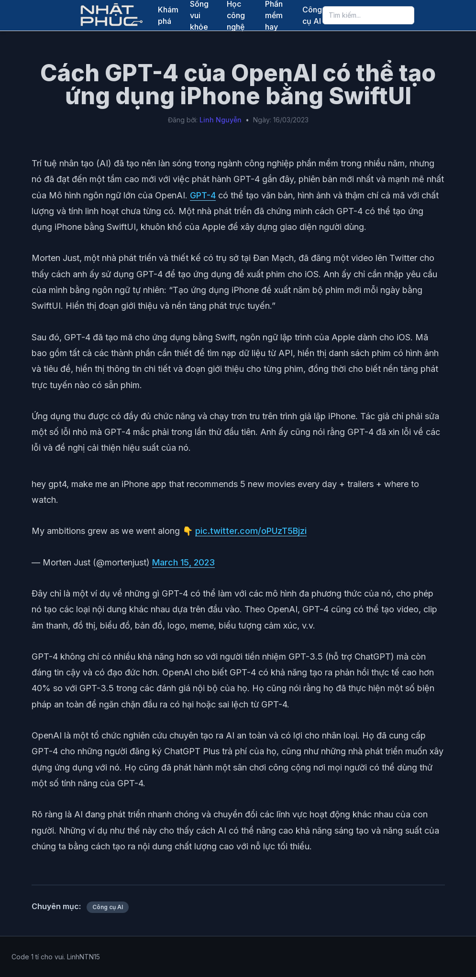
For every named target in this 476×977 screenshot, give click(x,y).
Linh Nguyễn (220, 120)
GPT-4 (203, 195)
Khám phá (168, 15)
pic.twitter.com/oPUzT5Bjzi (251, 531)
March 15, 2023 (183, 562)
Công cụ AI (312, 15)
